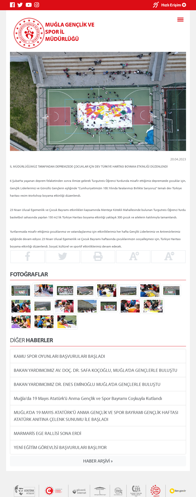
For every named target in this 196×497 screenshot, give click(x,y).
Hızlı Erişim (173, 4)
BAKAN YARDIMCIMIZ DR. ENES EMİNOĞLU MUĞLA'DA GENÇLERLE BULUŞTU (87, 384)
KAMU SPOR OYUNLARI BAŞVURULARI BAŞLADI (59, 356)
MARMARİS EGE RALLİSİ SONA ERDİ (47, 433)
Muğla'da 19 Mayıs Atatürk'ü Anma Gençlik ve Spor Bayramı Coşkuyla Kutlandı (88, 398)
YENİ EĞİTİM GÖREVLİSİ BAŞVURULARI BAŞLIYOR (60, 447)
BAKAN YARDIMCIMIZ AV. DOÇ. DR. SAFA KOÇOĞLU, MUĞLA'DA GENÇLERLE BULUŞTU (95, 370)
